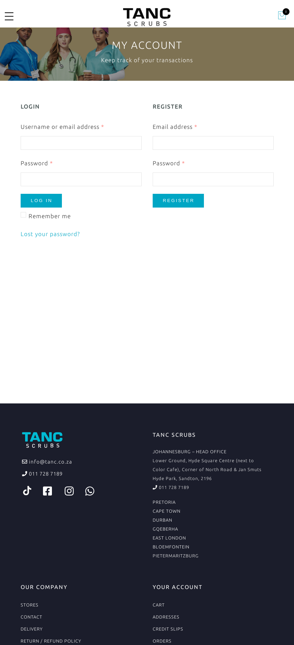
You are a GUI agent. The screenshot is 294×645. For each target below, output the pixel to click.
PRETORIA (164, 502)
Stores (30, 604)
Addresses (166, 616)
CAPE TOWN (167, 511)
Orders (162, 640)
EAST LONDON (169, 537)
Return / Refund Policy (51, 640)
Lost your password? (50, 234)
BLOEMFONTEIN (171, 546)
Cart (159, 604)
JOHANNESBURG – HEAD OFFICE (190, 451)
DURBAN (162, 520)
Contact (31, 616)
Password (37, 163)
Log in (42, 200)
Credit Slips (168, 628)
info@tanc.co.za (50, 462)
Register (179, 200)
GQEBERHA (165, 528)
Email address (175, 126)
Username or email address (62, 126)
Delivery (32, 628)
